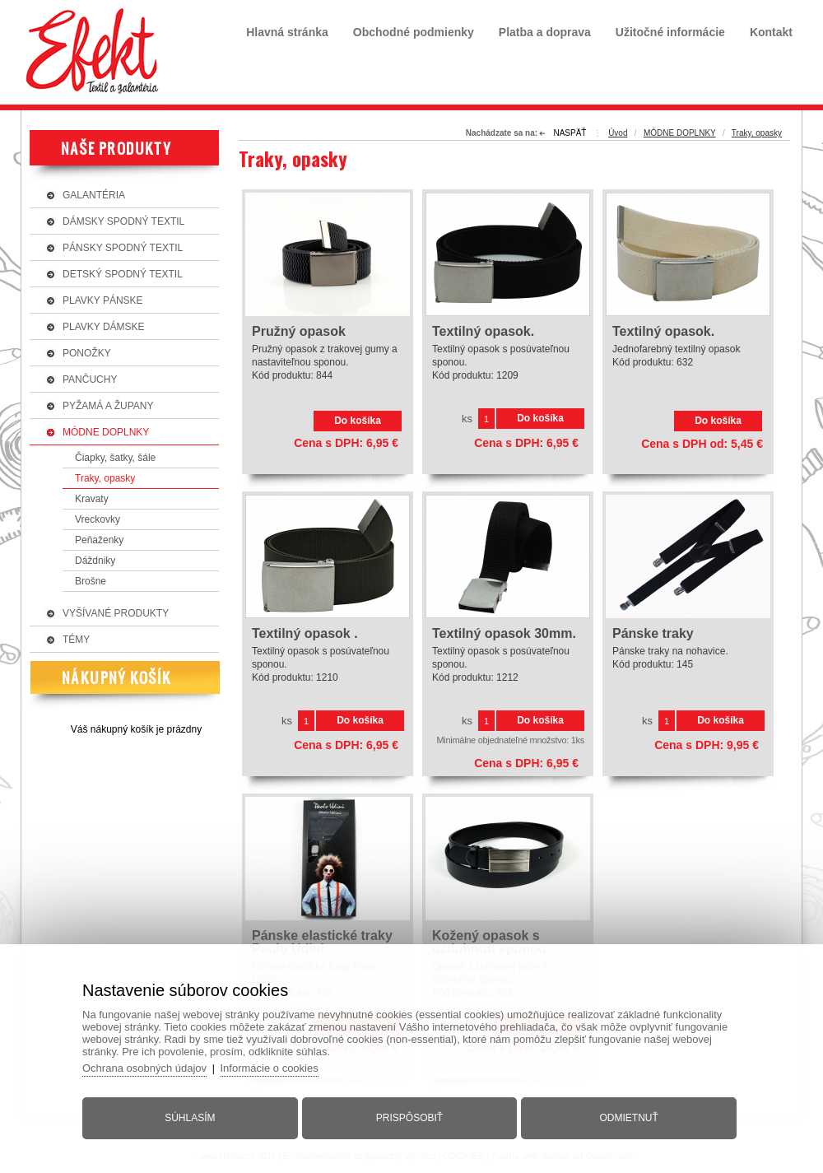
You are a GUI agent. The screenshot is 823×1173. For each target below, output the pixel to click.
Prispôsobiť (409, 1118)
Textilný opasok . (305, 633)
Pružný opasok (299, 331)
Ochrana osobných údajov (144, 1068)
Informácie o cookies (270, 1068)
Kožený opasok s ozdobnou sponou (489, 942)
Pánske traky (653, 633)
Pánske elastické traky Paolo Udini (322, 942)
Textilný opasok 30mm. (504, 633)
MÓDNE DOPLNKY (680, 132)
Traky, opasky (757, 132)
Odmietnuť (629, 1118)
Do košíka (357, 420)
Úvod (617, 132)
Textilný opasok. (483, 331)
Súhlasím (190, 1118)
